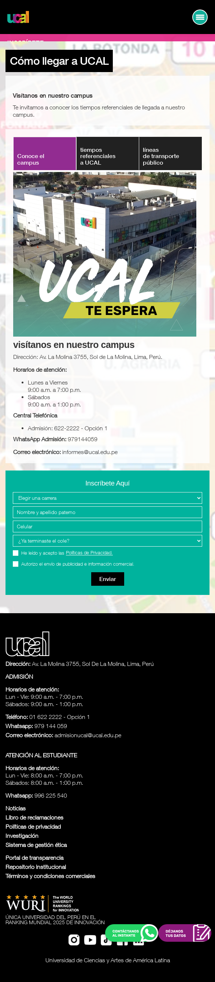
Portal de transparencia (34, 857)
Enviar (107, 579)
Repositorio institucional (35, 866)
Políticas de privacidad (33, 826)
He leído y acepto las (67, 553)
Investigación (21, 835)
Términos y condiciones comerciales (50, 876)
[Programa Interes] (107, 541)
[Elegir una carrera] (107, 498)
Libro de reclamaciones (34, 817)
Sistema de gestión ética (36, 845)
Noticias (15, 808)
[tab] (107, 153)
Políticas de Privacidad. (89, 552)
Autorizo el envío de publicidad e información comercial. (77, 564)
